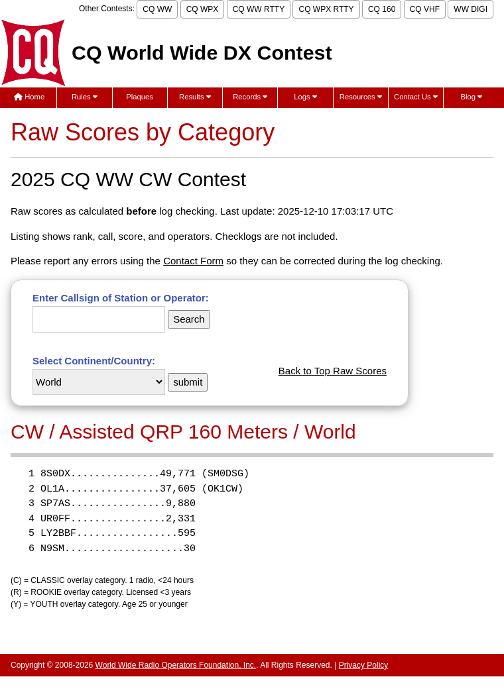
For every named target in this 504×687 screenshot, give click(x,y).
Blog (471, 97)
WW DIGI (470, 9)
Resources (361, 97)
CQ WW (157, 9)
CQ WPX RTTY (325, 9)
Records (250, 97)
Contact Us (416, 97)
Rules (84, 97)
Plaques (139, 97)
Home (29, 97)
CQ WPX (202, 9)
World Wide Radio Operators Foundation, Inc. (176, 665)
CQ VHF (425, 9)
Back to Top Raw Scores (333, 370)
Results (195, 97)
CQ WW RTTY (258, 9)
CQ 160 (381, 9)
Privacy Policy (364, 665)
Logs (305, 97)
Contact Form (193, 260)
